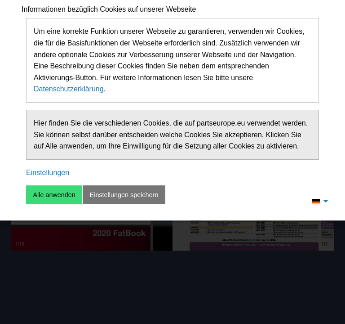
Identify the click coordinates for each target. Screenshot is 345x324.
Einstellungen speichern (124, 194)
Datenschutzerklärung (69, 89)
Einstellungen (47, 172)
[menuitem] (318, 201)
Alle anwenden (54, 194)
